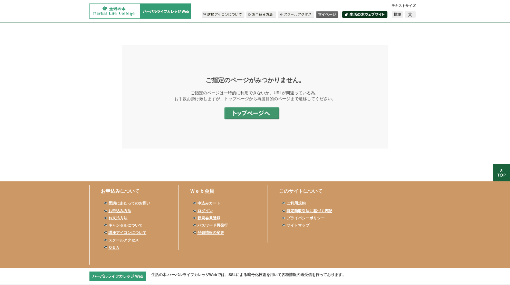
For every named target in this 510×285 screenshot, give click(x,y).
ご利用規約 (296, 203)
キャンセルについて (125, 225)
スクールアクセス (123, 240)
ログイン (205, 211)
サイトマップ (298, 225)
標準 (397, 14)
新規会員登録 (209, 218)
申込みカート (209, 203)
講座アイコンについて (127, 232)
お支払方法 (117, 218)
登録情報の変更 (211, 232)
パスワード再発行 (213, 225)
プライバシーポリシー (306, 218)
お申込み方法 (119, 211)
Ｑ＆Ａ (113, 247)
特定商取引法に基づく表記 (309, 211)
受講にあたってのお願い (129, 203)
